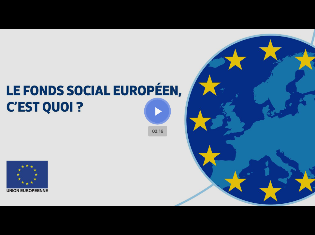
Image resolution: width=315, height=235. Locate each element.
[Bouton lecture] (157, 111)
